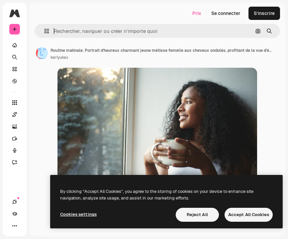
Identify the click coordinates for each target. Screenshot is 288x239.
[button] (44, 31)
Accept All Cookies (248, 214)
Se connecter (225, 13)
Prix (196, 13)
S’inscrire (264, 13)
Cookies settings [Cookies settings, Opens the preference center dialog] (78, 214)
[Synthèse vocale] (18, 150)
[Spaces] (18, 114)
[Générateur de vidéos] (18, 138)
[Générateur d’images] (18, 126)
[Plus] (14, 225)
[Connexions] (14, 202)
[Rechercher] (14, 57)
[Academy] (14, 213)
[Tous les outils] (14, 102)
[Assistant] (18, 162)
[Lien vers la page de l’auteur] (42, 53)
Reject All (197, 214)
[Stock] (14, 69)
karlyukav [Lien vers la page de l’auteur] (59, 57)
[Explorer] (14, 81)
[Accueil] (14, 45)
